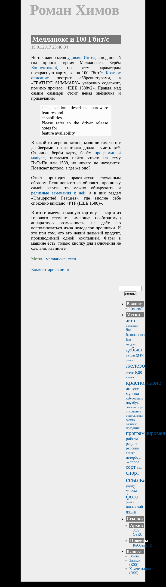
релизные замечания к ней (58, 193)
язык (131, 512)
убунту (130, 486)
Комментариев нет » (50, 269)
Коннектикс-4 (44, 67)
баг (128, 330)
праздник (133, 428)
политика (131, 424)
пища (139, 415)
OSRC (137, 534)
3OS (136, 530)
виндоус (131, 344)
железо (135, 365)
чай (140, 506)
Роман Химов (75, 10)
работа (132, 438)
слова (134, 462)
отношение (133, 411)
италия (130, 372)
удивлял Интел (81, 57)
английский (132, 326)
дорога (129, 360)
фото (132, 496)
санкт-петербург (134, 455)
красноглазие (143, 382)
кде (138, 372)
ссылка (136, 479)
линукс (132, 388)
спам (139, 467)
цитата (131, 506)
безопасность (136, 334)
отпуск (130, 415)
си (127, 462)
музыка (132, 393)
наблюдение (134, 398)
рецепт (131, 443)
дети (140, 355)
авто (130, 320)
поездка (130, 419)
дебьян (134, 349)
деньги (130, 355)
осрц (140, 407)
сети (72, 258)
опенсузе (131, 407)
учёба (131, 490)
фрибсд (130, 502)
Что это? (136, 308)
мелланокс (56, 258)
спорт (132, 473)
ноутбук (132, 402)
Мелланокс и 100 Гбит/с (70, 39)
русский (132, 448)
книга (130, 377)
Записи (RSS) (134, 562)
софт (130, 467)
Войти (134, 556)
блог (130, 339)
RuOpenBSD (142, 545)
